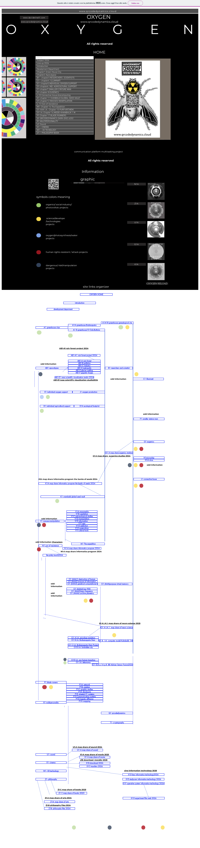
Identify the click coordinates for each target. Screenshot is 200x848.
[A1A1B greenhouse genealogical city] (117, 323)
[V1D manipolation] (81, 519)
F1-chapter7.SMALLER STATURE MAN (54, 89)
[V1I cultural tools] (81, 530)
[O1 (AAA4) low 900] (81, 589)
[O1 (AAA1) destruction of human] (81, 579)
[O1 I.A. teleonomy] (83, 662)
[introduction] (79, 303)
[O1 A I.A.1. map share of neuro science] (116, 627)
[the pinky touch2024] (54, 555)
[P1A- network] (84, 684)
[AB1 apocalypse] (52, 368)
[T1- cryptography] (117, 722)
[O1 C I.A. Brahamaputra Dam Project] (83, 645)
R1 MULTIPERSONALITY (47, 121)
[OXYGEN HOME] (96, 294)
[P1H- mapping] (84, 701)
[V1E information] (81, 521)
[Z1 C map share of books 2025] (71, 793)
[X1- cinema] (51, 762)
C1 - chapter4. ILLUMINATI (48, 80)
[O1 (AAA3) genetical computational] (81, 584)
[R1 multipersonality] (51, 702)
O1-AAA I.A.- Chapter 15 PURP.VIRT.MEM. (55, 109)
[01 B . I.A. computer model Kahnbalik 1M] (116, 640)
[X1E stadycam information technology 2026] (143, 779)
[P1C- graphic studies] (84, 689)
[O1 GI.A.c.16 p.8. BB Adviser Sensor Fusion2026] (112, 664)
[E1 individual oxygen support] (56, 392)
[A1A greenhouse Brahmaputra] (84, 325)
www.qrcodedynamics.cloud (98, 11)
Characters (57, 542)
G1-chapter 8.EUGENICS (48, 92)
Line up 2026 (43, 63)
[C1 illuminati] (148, 379)
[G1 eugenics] (149, 442)
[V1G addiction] (81, 526)
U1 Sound (41, 124)
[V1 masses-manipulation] (50, 521)
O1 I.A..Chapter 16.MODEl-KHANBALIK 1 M (56, 112)
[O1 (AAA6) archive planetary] (81, 593)
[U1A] (136, 222)
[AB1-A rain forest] (84, 361)
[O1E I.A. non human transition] (83, 660)
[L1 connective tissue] (149, 479)
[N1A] (136, 184)
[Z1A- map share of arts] (59, 802)
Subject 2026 (43, 60)
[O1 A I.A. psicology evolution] (83, 637)
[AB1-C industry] (84, 365)
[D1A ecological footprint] (89, 406)
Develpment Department (48, 69)
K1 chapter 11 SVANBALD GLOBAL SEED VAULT (58, 98)
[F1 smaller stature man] (149, 419)
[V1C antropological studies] (81, 516)
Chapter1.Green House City (49, 72)
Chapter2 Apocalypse (46, 75)
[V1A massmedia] (81, 511)
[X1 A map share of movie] (94, 757)
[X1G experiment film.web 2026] (144, 798)
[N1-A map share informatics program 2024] (82, 548)
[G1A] (136, 244)
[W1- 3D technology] (51, 771)
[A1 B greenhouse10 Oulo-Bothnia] (86, 330)
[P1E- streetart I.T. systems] (84, 694)
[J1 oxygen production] (88, 392)
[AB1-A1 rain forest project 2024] (84, 355)
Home (39, 57)
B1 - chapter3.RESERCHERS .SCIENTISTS (56, 78)
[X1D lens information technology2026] (143, 774)
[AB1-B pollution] (84, 363)
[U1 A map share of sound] (87, 750)
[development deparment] (63, 309)
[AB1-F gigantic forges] (84, 373)
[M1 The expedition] (88, 544)
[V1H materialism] (81, 528)
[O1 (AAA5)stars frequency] (81, 591)
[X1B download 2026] (94, 763)
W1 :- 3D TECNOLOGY (46, 130)
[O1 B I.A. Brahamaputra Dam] (83, 640)
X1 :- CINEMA (43, 127)
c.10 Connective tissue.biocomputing (53, 95)
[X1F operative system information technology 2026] (144, 783)
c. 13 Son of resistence (47, 104)
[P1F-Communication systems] (84, 696)
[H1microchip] (149, 458)
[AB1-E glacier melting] (84, 370)
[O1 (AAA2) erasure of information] (81, 581)
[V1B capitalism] (81, 514)
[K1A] (136, 264)
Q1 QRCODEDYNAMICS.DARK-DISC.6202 (55, 118)
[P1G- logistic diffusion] (84, 699)
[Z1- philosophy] (51, 779)
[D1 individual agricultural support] (57, 406)
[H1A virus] (149, 460)
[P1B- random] (84, 687)
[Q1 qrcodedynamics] (117, 713)
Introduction (42, 66)
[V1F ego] (81, 523)
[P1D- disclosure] (84, 691)
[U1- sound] (51, 754)
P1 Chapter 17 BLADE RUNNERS (51, 115)
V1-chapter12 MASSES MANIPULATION (54, 101)
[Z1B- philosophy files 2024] (59, 808)
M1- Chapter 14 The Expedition (51, 107)
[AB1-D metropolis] (84, 368)
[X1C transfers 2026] (94, 766)
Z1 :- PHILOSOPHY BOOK (48, 133)
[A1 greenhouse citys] (52, 327)
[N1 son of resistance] (50, 546)
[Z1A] (136, 203)
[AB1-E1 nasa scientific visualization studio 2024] (74, 377)
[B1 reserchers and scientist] (119, 368)
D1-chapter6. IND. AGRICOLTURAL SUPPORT (57, 86)
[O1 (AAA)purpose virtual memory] (114, 584)
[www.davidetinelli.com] (34, 17)
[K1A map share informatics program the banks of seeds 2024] (70, 483)
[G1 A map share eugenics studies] (119, 453)
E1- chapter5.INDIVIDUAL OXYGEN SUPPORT (57, 83)
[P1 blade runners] (51, 682)
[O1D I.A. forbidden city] (83, 647)
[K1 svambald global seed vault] (73, 497)
